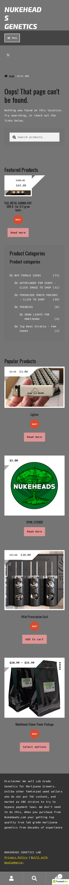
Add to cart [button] (34, 639)
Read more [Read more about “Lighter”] (34, 436)
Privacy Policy (16, 857)
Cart (54, 876)
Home (11, 76)
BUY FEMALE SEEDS (28, 275)
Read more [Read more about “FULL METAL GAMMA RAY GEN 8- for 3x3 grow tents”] (18, 232)
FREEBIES (26, 306)
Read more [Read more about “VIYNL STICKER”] (34, 531)
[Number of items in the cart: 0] (7, 54)
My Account (11, 878)
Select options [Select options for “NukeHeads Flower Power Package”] (34, 746)
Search (34, 878)
